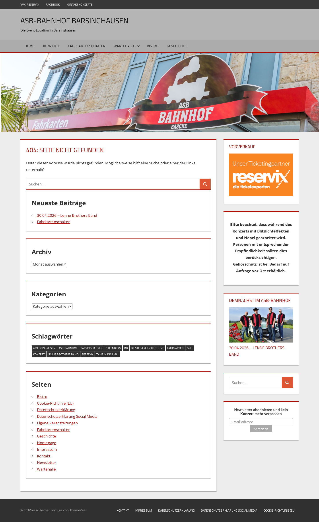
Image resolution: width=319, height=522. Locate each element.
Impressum (47, 449)
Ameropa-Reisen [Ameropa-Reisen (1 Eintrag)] (44, 348)
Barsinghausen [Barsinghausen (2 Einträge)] (91, 348)
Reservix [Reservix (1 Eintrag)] (87, 354)
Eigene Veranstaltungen (57, 422)
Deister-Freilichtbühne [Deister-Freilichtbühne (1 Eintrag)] (147, 348)
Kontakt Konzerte (79, 4)
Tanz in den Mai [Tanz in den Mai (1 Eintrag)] (107, 354)
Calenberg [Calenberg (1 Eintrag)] (113, 348)
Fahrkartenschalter (86, 46)
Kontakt (43, 456)
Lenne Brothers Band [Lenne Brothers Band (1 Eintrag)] (63, 354)
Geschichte (177, 46)
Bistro (152, 46)
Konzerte (51, 46)
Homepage (46, 442)
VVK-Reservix (29, 4)
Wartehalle (127, 46)
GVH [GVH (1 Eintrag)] (189, 348)
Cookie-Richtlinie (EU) (55, 403)
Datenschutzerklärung (56, 409)
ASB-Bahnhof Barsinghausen (77, 20)
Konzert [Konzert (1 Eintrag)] (39, 354)
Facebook (53, 4)
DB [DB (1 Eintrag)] (126, 348)
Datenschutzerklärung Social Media (67, 416)
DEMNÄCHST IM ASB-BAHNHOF (260, 300)
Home (29, 46)
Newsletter (46, 462)
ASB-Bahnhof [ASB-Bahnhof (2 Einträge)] (67, 348)
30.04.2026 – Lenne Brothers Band (67, 215)
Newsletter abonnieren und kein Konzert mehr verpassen (261, 412)
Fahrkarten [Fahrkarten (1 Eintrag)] (175, 348)
